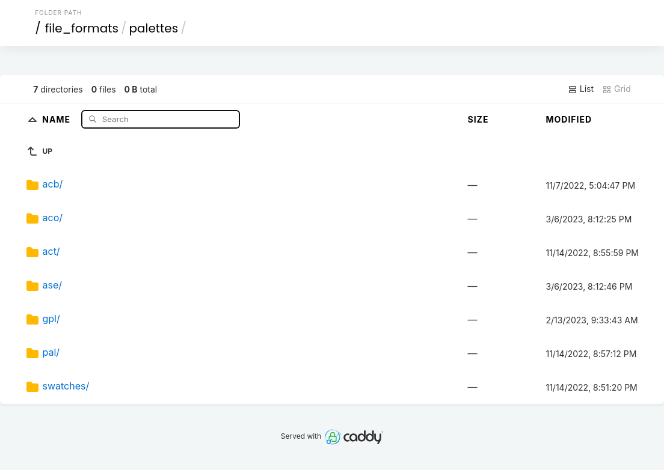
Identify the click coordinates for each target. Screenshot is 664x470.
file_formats (81, 28)
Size (477, 119)
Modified (569, 119)
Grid (616, 89)
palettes (153, 28)
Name (57, 119)
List (581, 89)
